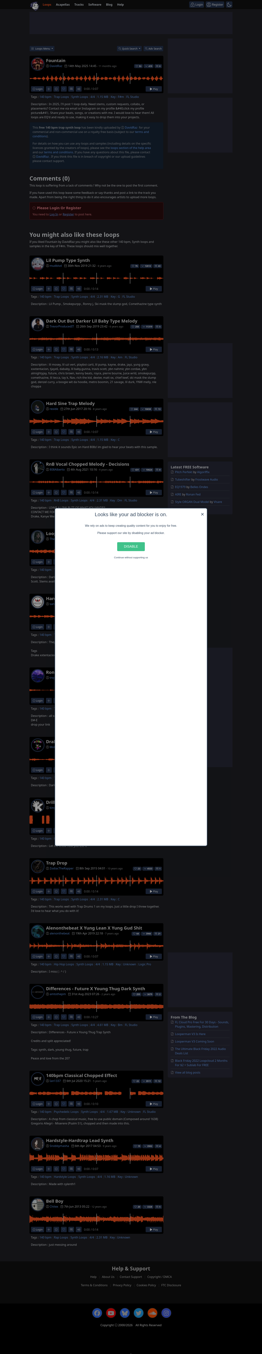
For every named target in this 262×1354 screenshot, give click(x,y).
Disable (131, 547)
